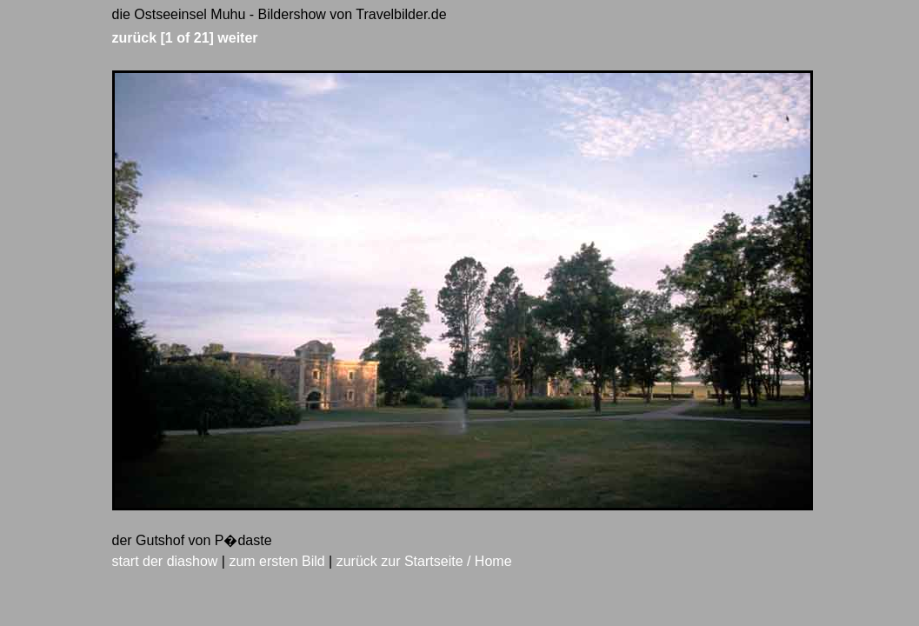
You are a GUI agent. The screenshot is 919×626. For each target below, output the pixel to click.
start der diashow (165, 561)
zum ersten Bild (276, 561)
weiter (237, 37)
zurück (134, 37)
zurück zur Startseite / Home (424, 561)
